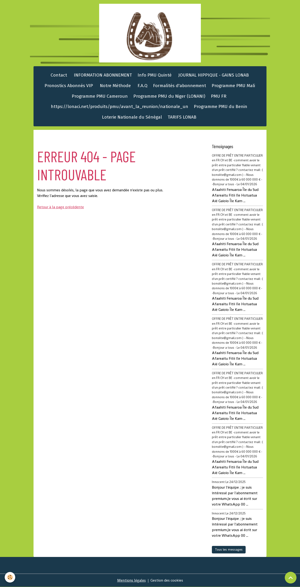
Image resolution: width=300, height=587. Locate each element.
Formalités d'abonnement (179, 85)
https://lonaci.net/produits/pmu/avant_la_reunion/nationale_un (119, 106)
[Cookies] (10, 577)
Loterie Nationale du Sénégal (132, 117)
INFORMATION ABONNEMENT (102, 75)
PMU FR (218, 96)
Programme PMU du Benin (220, 106)
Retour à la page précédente (60, 207)
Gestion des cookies (166, 580)
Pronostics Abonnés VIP (68, 85)
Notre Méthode (115, 85)
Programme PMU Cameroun (100, 96)
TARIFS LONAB (182, 117)
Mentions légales (131, 580)
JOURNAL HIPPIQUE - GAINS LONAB (213, 75)
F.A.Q (141, 85)
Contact (58, 75)
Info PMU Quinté (155, 75)
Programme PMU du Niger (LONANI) (169, 96)
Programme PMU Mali (233, 85)
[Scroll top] (290, 577)
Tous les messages (229, 549)
